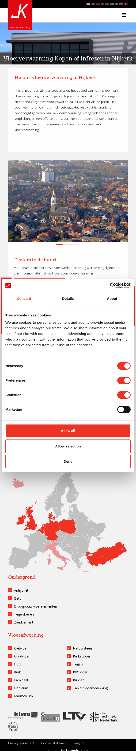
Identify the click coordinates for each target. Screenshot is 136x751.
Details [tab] (68, 298)
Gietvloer (21, 648)
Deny (68, 461)
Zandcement (23, 622)
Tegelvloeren (24, 614)
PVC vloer (80, 672)
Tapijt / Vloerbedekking (90, 688)
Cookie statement (54, 743)
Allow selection (68, 446)
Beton (18, 598)
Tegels (78, 664)
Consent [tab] (24, 298)
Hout (18, 664)
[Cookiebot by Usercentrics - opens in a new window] (110, 285)
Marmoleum (23, 696)
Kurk (17, 672)
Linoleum (21, 688)
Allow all (68, 431)
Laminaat (21, 680)
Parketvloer (81, 656)
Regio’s (79, 743)
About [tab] (112, 298)
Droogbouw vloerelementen (35, 606)
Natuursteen (82, 648)
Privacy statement (21, 743)
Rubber (78, 680)
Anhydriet (21, 590)
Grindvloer (22, 656)
